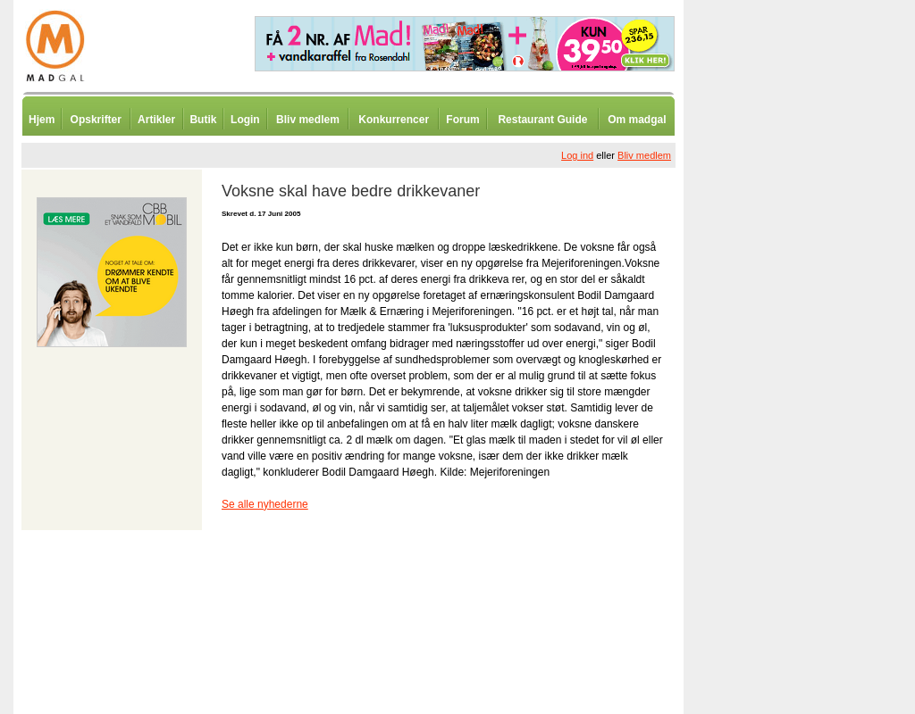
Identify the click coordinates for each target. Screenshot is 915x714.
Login (245, 119)
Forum (462, 119)
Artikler (156, 119)
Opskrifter (96, 119)
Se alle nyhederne (265, 504)
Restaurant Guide (542, 119)
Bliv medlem (308, 119)
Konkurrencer (393, 119)
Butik (202, 119)
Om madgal (637, 119)
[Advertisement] (777, 442)
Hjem (42, 119)
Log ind (577, 155)
